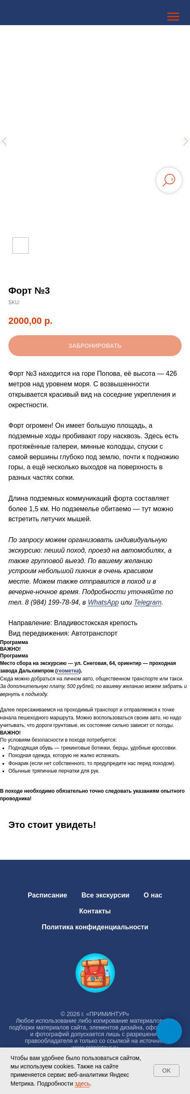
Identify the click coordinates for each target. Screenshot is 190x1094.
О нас (153, 895)
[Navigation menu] (173, 17)
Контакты (95, 911)
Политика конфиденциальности (95, 927)
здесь (82, 1083)
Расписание (47, 895)
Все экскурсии (105, 895)
